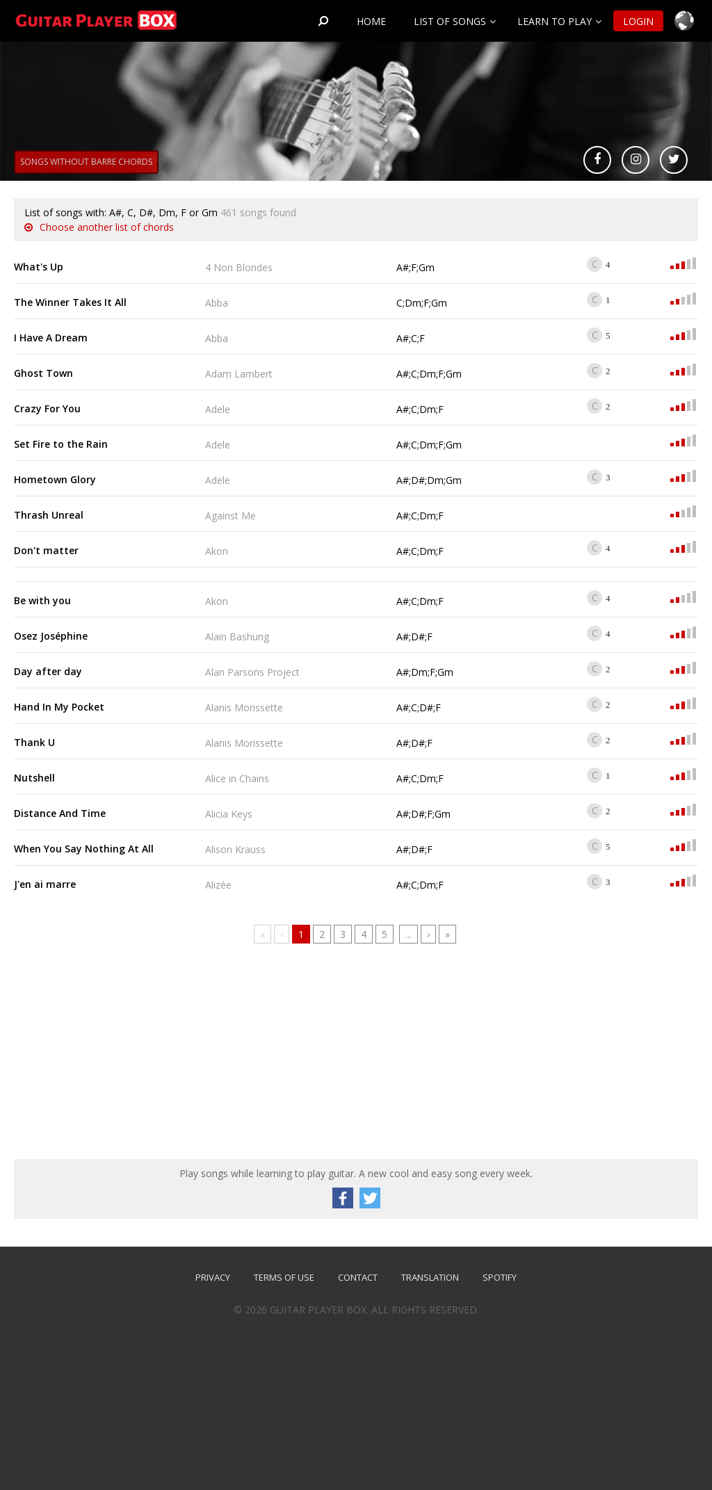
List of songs (450, 21)
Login (638, 21)
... (408, 934)
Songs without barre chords (86, 162)
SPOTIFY (500, 1277)
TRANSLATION (430, 1277)
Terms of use (284, 1277)
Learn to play (554, 21)
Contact (358, 1277)
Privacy (212, 1277)
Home (371, 21)
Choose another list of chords (107, 227)
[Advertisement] (118, 1055)
